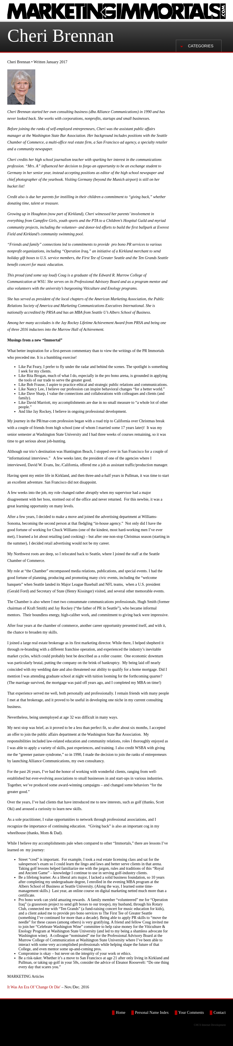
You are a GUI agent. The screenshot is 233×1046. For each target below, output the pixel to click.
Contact (219, 1012)
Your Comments (191, 1012)
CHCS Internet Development (210, 1024)
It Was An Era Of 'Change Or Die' (33, 987)
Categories (200, 46)
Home (120, 1012)
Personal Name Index (152, 1012)
